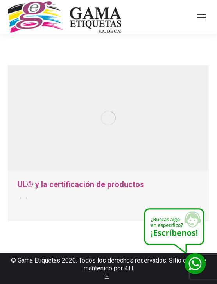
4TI (128, 268)
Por (25, 198)
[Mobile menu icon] (201, 17)
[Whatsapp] (195, 263)
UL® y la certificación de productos (81, 184)
